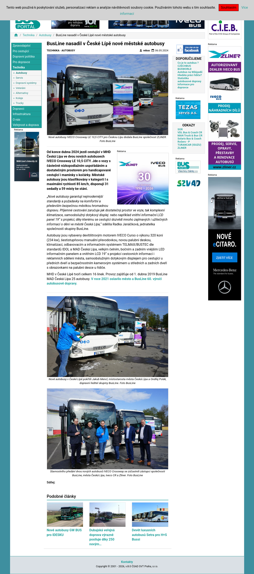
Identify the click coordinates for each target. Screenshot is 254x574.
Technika (28, 35)
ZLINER (182, 147)
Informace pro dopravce (186, 86)
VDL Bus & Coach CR (190, 132)
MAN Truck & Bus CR (190, 135)
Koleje (19, 98)
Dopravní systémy (26, 82)
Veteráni (20, 88)
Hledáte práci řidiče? (190, 75)
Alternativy (22, 93)
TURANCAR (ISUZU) (189, 144)
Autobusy (45, 35)
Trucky (20, 103)
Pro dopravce (21, 62)
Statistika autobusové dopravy (189, 80)
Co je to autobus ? (188, 62)
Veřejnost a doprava (26, 125)
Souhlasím (228, 7)
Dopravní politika (24, 56)
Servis (19, 77)
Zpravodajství (21, 45)
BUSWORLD (185, 68)
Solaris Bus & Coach (189, 138)
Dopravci (18, 109)
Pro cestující (21, 51)
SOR (180, 129)
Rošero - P (184, 141)
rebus (144, 50)
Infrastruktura (22, 114)
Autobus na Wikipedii (190, 72)
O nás (16, 119)
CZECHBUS (184, 65)
